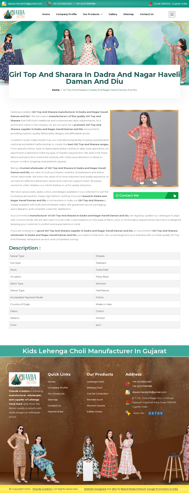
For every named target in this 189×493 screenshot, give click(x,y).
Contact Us (147, 14)
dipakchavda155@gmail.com (22, 4)
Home (46, 14)
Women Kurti (95, 399)
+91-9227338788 (85, 3)
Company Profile (66, 14)
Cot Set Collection (97, 393)
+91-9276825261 (59, 4)
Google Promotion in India (162, 488)
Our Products (91, 14)
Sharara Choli (94, 387)
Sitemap (129, 14)
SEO (114, 488)
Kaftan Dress (94, 411)
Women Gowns (96, 405)
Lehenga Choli (95, 381)
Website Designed (95, 488)
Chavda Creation (42, 488)
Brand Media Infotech (133, 488)
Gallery (113, 14)
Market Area (55, 411)
